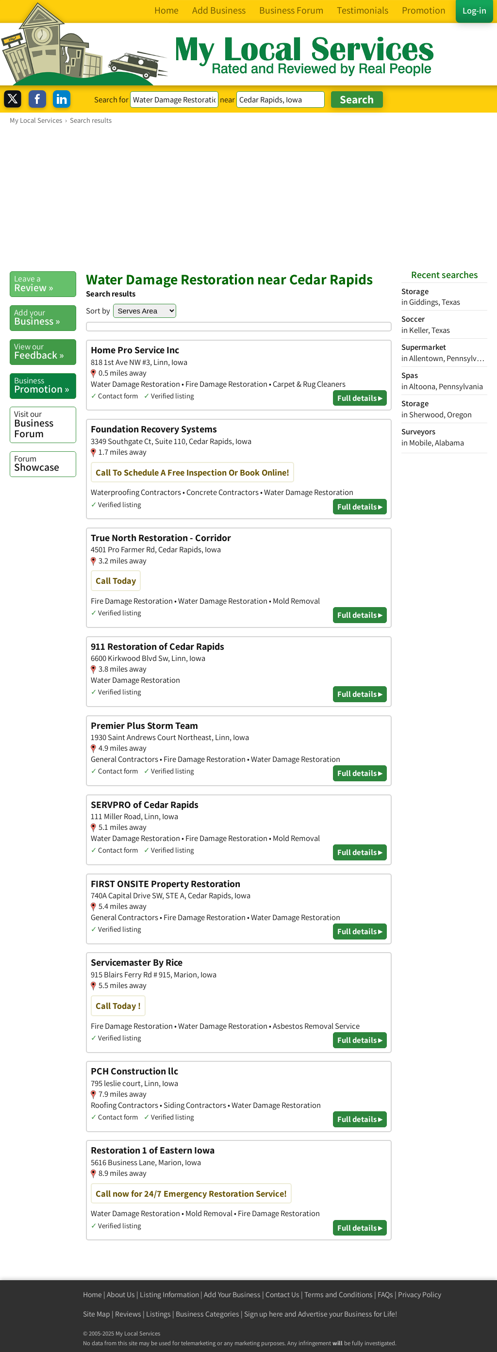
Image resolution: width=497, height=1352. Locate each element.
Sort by (98, 310)
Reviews (128, 1314)
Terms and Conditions (338, 1294)
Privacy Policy (419, 1294)
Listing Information (169, 1294)
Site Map (96, 1314)
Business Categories (207, 1314)
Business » (45, 317)
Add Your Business (232, 1294)
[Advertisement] (248, 197)
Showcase (45, 463)
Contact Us (282, 1294)
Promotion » (45, 385)
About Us (121, 1294)
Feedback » (45, 351)
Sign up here (263, 1314)
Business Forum (45, 424)
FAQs (385, 1294)
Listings (158, 1314)
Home (92, 1294)
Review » (45, 283)
